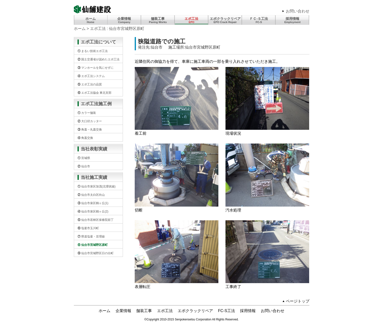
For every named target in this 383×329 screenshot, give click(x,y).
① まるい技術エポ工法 (93, 51)
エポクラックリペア (195, 311)
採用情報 (292, 20)
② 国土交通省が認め (98, 59)
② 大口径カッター (90, 121)
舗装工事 (158, 20)
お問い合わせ (297, 11)
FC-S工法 (226, 311)
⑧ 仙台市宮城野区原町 (93, 245)
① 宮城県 (84, 158)
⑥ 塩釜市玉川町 (88, 228)
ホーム (90, 20)
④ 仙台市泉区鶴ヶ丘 (93, 211)
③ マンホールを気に (96, 67)
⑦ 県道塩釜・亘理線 (91, 236)
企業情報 (124, 20)
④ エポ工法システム (91, 76)
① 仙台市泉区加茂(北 (97, 186)
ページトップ (297, 301)
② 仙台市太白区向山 (91, 195)
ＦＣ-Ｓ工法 (259, 20)
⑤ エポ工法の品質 (90, 84)
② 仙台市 (84, 166)
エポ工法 (191, 20)
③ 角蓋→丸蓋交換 (90, 129)
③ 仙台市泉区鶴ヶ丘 (93, 203)
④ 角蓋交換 (85, 138)
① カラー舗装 (87, 113)
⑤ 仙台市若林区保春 (96, 220)
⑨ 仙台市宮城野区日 (96, 253)
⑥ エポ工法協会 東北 (95, 92)
